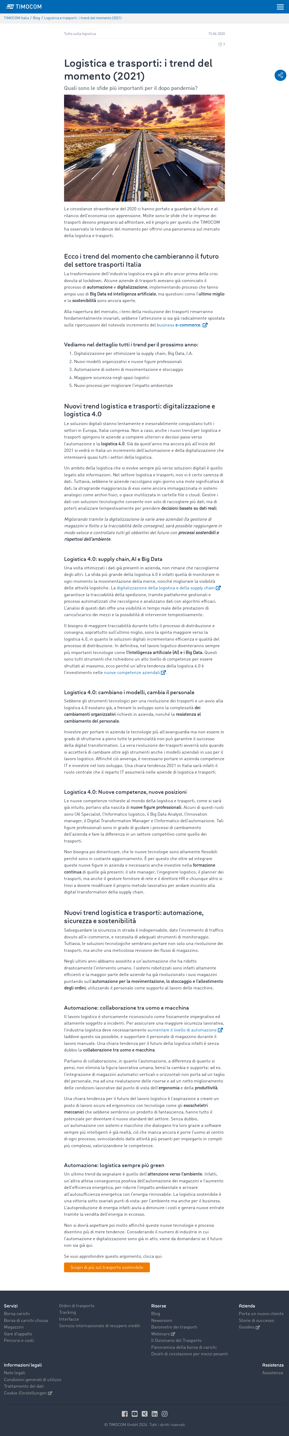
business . (179, 325)
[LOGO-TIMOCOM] (23, 6)
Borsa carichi (17, 1314)
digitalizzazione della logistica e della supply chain (166, 588)
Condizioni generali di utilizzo (32, 1380)
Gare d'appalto (18, 1334)
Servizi (11, 1306)
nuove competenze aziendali (132, 673)
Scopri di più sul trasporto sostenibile (107, 1267)
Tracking (67, 1312)
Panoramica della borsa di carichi (184, 1347)
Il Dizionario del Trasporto (176, 1340)
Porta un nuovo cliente (261, 1314)
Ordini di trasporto (76, 1306)
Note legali (14, 1373)
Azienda (247, 1306)
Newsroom (161, 1321)
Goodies (249, 1327)
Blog (155, 1314)
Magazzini (14, 1327)
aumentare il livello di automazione (182, 1030)
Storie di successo (256, 1321)
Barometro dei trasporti (174, 1327)
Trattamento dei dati (24, 1386)
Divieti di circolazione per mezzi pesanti (189, 1354)
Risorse (158, 1306)
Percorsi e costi (19, 1340)
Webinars (163, 1334)
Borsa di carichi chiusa (26, 1321)
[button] (280, 75)
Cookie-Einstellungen (28, 1393)
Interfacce (69, 1319)
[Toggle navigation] (280, 6)
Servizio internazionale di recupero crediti (99, 1326)
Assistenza (272, 1373)
